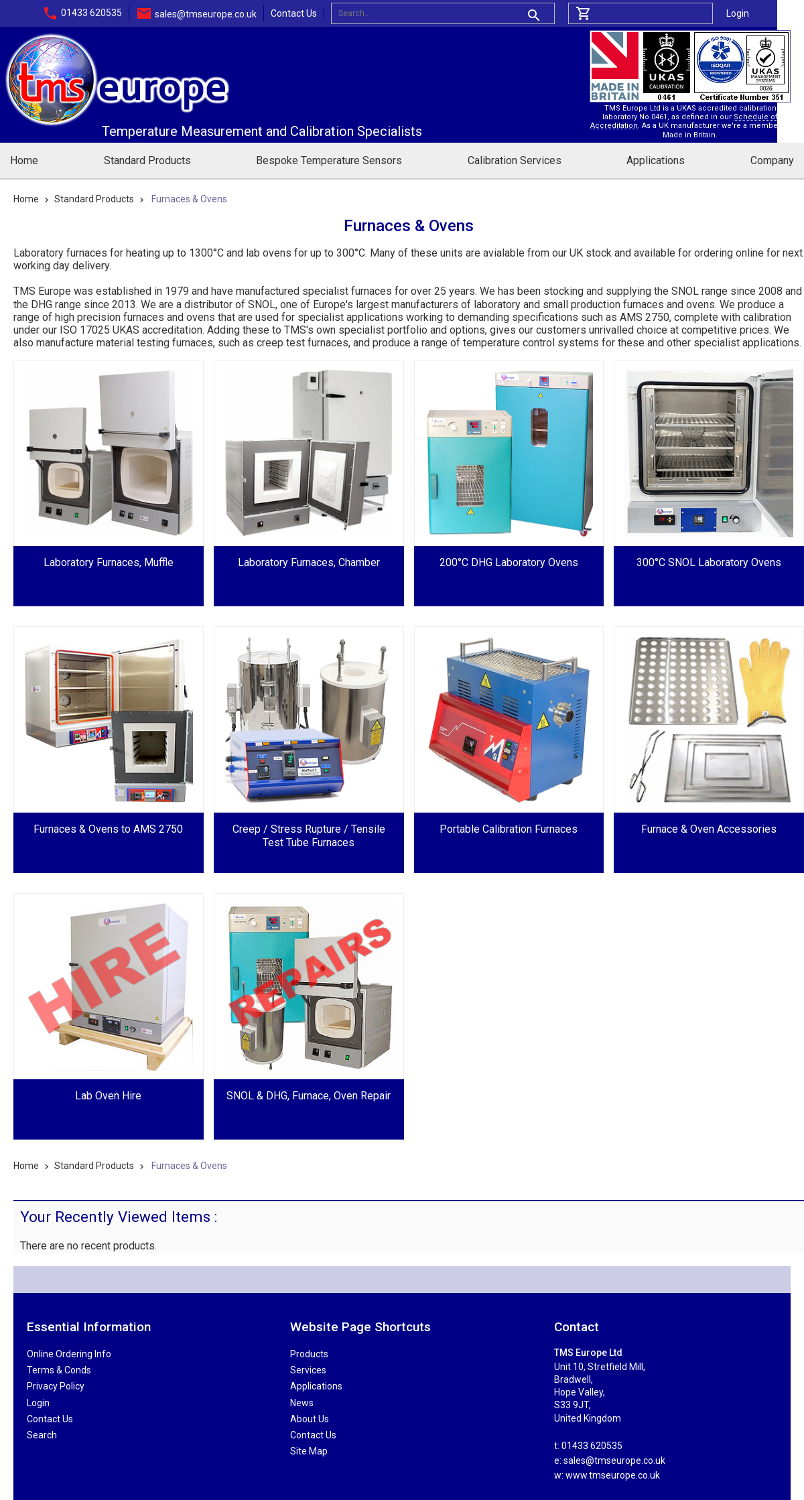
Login (737, 13)
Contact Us (294, 13)
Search (42, 1435)
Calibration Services (514, 160)
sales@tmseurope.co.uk (206, 14)
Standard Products (147, 160)
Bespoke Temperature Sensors (329, 160)
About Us (309, 1419)
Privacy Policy (55, 1386)
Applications (655, 160)
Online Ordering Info (69, 1354)
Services (308, 1370)
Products (309, 1354)
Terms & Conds (59, 1370)
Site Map (309, 1451)
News (302, 1402)
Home (24, 160)
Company (772, 160)
